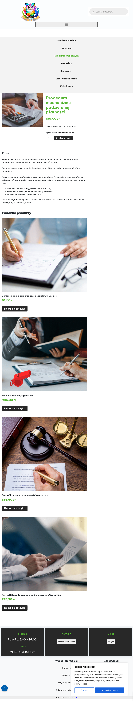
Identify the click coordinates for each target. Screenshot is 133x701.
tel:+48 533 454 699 (22, 652)
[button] (38, 97)
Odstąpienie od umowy (66, 690)
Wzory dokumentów (66, 78)
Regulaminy (66, 71)
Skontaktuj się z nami (66, 642)
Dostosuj (84, 690)
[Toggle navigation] (66, 24)
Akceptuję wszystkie (109, 690)
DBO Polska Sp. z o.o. (67, 132)
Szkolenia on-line (66, 40)
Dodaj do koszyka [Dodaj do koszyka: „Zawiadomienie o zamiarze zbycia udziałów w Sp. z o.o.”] (14, 308)
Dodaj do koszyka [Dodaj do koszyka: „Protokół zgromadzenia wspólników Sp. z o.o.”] (14, 508)
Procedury (66, 63)
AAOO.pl (73, 697)
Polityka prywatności (66, 682)
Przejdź (111, 642)
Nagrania (67, 48)
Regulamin (66, 675)
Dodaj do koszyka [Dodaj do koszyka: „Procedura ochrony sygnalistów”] (14, 408)
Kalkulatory (66, 86)
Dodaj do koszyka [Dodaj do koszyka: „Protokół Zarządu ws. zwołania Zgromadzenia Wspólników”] (14, 607)
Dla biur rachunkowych (66, 55)
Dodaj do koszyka (63, 138)
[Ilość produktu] (49, 137)
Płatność (66, 668)
